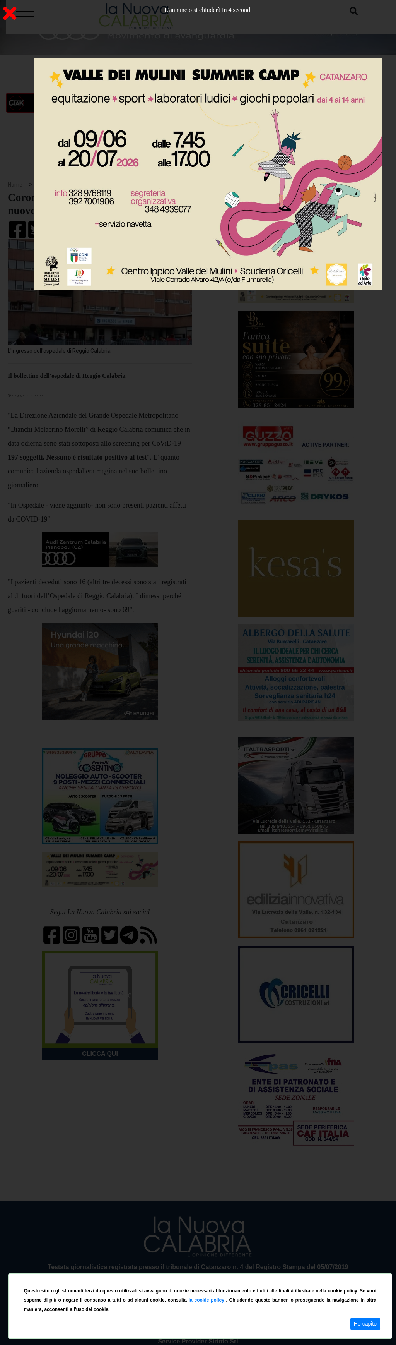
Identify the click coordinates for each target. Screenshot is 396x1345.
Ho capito (365, 1324)
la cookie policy (207, 1300)
